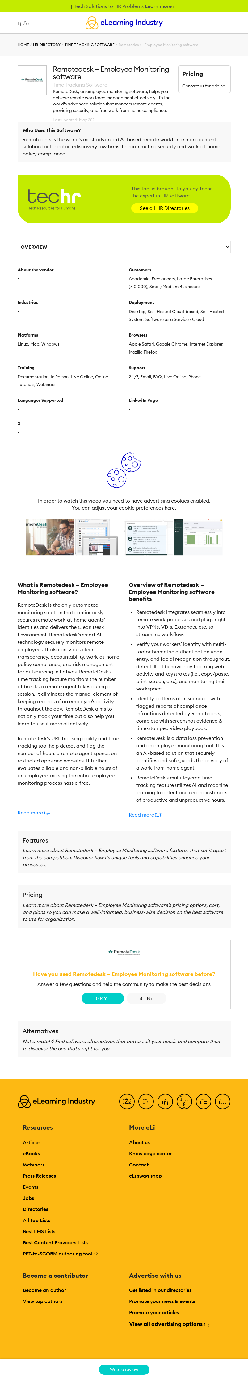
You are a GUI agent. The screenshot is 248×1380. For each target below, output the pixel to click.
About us (139, 1142)
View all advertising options (169, 1323)
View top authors (42, 1301)
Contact (139, 1164)
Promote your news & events (162, 1301)
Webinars (33, 1164)
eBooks (31, 1153)
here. (170, 508)
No (146, 998)
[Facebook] (127, 1101)
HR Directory (47, 44)
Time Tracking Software (90, 44)
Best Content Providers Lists (55, 1242)
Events (30, 1187)
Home (23, 44)
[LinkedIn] (165, 1101)
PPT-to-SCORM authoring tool (60, 1253)
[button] (69, 812)
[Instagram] (222, 1101)
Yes (102, 998)
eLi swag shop (145, 1176)
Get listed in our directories (160, 1290)
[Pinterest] (203, 1101)
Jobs (28, 1198)
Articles (31, 1142)
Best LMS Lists (39, 1231)
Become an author (44, 1290)
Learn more (162, 6)
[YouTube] (184, 1101)
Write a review (124, 1369)
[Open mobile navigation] (22, 23)
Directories (35, 1209)
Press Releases (39, 1176)
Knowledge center (150, 1153)
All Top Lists (36, 1220)
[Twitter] (146, 1101)
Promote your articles (154, 1312)
